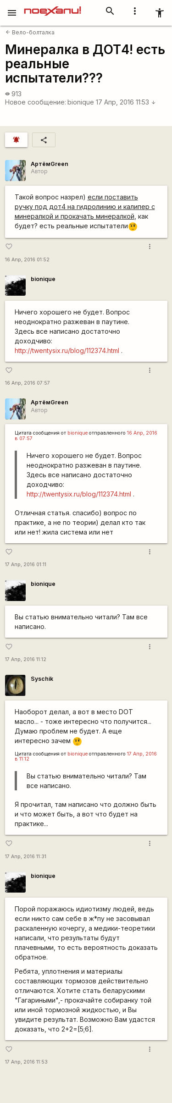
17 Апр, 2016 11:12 (25, 659)
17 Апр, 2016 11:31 (25, 857)
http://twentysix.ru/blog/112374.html (67, 350)
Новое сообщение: (35, 102)
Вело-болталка (30, 32)
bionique (80, 102)
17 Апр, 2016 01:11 (25, 565)
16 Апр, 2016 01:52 (27, 260)
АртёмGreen (49, 163)
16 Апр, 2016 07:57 (27, 383)
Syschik (42, 678)
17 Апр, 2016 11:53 (126, 102)
